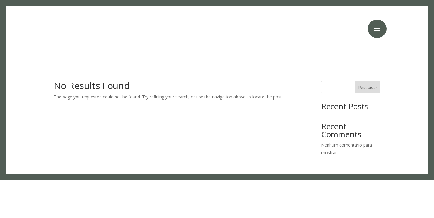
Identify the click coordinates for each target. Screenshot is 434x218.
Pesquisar (367, 87)
